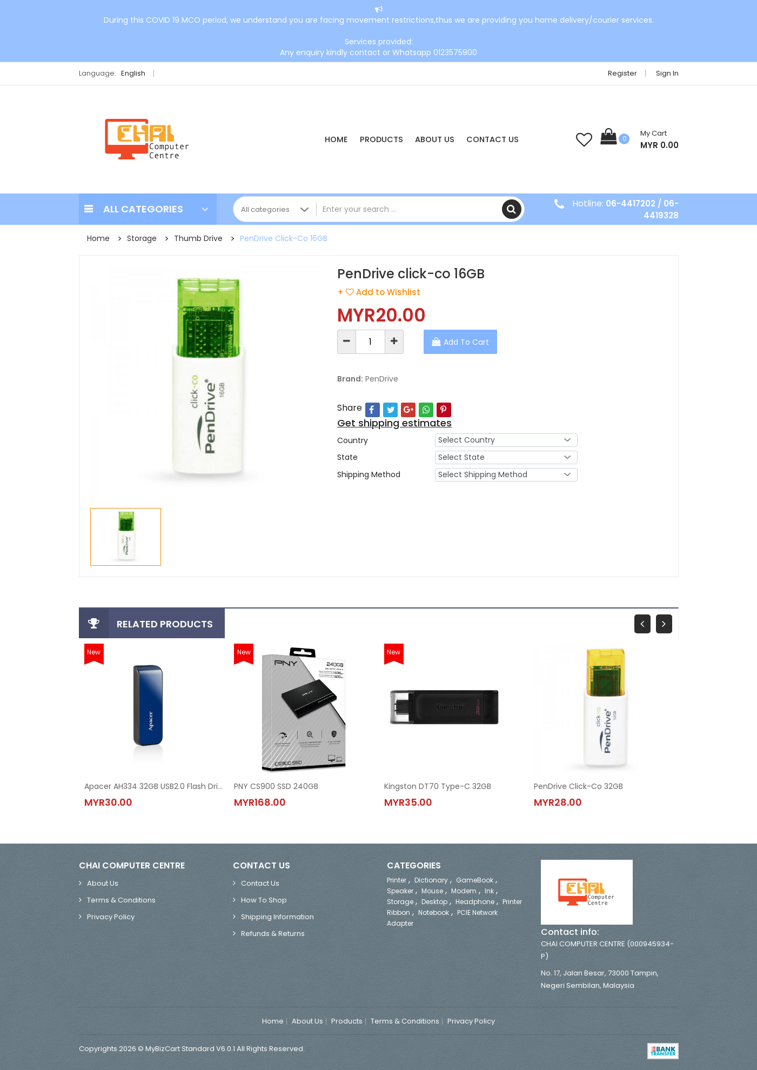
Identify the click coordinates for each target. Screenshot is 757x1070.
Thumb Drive (198, 238)
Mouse (432, 890)
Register (622, 73)
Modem (464, 890)
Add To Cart (466, 342)
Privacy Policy (111, 917)
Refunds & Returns (273, 933)
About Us (434, 139)
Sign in (667, 73)
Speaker (400, 890)
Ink (489, 890)
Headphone (474, 901)
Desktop (434, 901)
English (136, 73)
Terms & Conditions (121, 900)
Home (336, 139)
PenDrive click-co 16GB (283, 238)
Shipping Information (277, 917)
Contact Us (492, 139)
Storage (142, 238)
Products (381, 139)
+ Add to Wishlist (378, 292)
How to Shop (264, 900)
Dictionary (431, 880)
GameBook (474, 880)
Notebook (433, 912)
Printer (396, 880)
